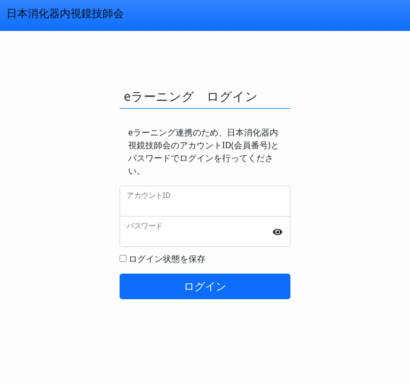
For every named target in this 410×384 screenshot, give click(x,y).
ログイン (205, 286)
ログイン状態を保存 (167, 259)
